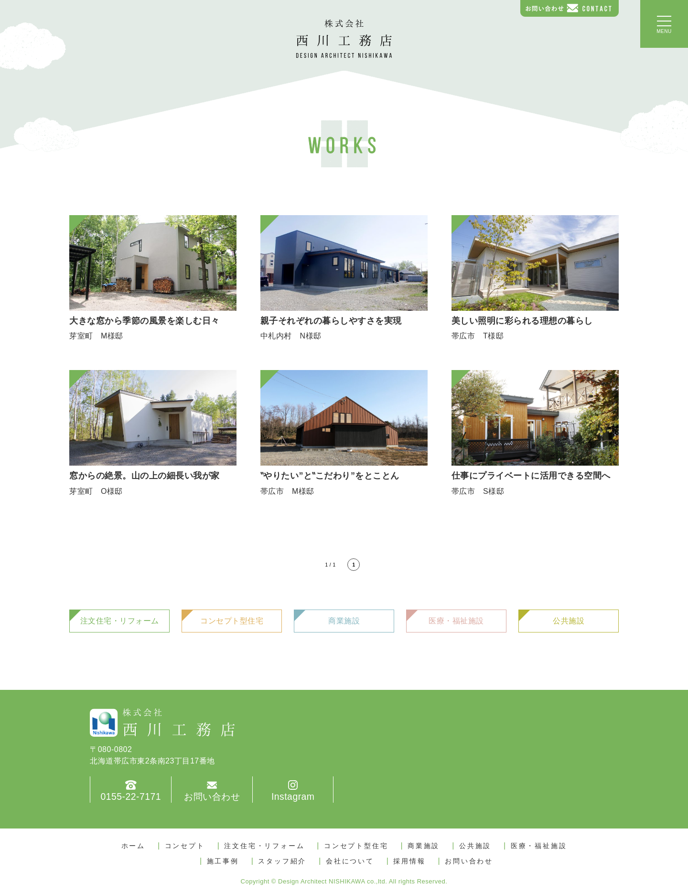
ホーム (133, 846)
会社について (350, 861)
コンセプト (185, 846)
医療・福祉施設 (456, 621)
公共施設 (568, 621)
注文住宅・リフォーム (119, 621)
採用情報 (409, 861)
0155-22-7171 (130, 797)
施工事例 (223, 861)
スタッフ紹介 (282, 861)
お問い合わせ (212, 797)
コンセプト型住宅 (231, 621)
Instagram (292, 797)
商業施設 (344, 621)
